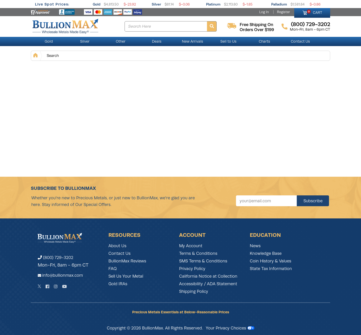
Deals (156, 41)
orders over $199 (257, 29)
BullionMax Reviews (127, 261)
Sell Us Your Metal (125, 276)
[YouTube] (64, 286)
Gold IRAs (117, 284)
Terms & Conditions (198, 253)
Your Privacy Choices (230, 328)
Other (120, 41)
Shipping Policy (193, 291)
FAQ (112, 268)
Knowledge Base (266, 253)
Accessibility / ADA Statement (208, 284)
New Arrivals (192, 41)
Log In (264, 12)
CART (314, 12)
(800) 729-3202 (55, 257)
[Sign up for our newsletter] (266, 200)
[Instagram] (56, 286)
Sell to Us (228, 41)
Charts (264, 41)
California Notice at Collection (208, 276)
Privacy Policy (192, 268)
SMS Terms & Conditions (203, 261)
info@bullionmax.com (62, 275)
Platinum (213, 4)
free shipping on (256, 24)
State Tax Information (271, 268)
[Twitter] (39, 286)
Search (53, 55)
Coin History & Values (270, 261)
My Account (190, 246)
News (255, 246)
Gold (96, 4)
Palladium (279, 4)
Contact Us (300, 41)
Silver (156, 4)
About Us (117, 246)
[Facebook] (47, 286)
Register (283, 12)
